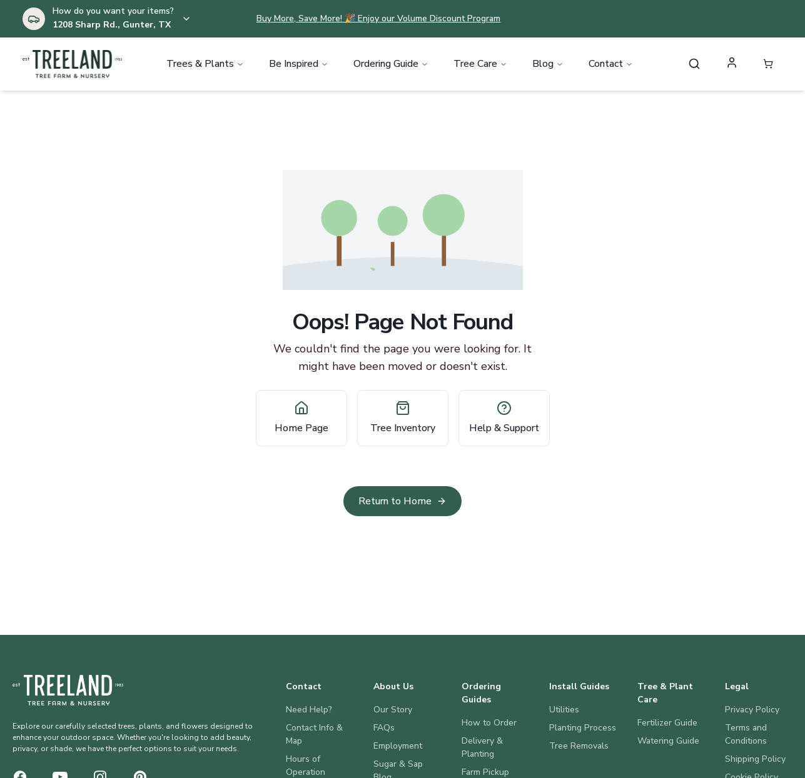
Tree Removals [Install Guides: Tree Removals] (579, 746)
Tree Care (480, 65)
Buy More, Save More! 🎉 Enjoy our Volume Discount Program (378, 18)
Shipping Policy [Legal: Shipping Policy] (755, 759)
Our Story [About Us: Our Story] (392, 710)
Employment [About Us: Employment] (397, 746)
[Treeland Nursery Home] (68, 690)
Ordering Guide (390, 65)
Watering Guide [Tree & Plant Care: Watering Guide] (668, 741)
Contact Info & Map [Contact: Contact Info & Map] (314, 734)
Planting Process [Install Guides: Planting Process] (582, 728)
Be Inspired (298, 65)
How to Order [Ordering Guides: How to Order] (489, 723)
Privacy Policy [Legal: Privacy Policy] (752, 710)
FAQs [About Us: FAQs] (384, 728)
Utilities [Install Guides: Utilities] (564, 710)
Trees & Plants (205, 65)
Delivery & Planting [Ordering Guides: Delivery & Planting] (482, 747)
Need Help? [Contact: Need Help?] (309, 710)
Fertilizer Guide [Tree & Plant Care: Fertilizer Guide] (667, 723)
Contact (611, 65)
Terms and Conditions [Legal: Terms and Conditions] (746, 734)
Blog (548, 65)
